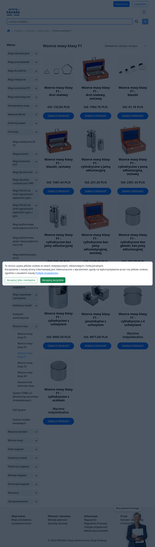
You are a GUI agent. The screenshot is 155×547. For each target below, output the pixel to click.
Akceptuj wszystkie (52, 280)
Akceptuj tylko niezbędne (21, 280)
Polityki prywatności (46, 273)
